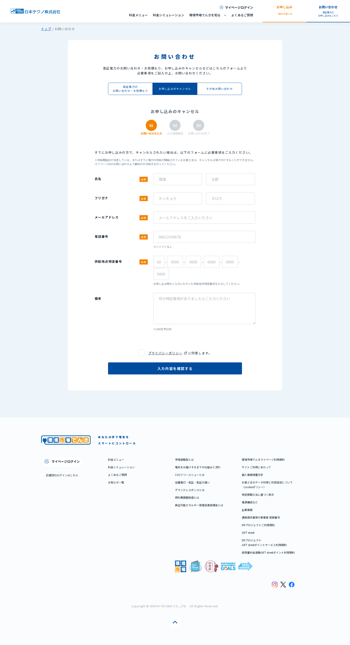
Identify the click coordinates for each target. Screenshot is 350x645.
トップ (46, 29)
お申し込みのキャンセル (175, 88)
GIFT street (248, 532)
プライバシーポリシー (165, 353)
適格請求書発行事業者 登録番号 (261, 517)
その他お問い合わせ (219, 88)
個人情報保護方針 (252, 475)
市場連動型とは (184, 459)
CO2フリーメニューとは (189, 475)
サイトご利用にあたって (256, 467)
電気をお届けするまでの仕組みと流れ (198, 467)
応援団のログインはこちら (62, 475)
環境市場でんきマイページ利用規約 (263, 459)
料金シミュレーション (168, 15)
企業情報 (247, 510)
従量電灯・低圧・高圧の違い (192, 482)
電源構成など (250, 502)
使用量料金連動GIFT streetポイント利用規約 (268, 552)
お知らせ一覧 (116, 482)
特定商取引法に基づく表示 (258, 494)
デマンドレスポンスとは (189, 490)
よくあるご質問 (242, 15)
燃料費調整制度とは (187, 497)
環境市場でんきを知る (205, 15)
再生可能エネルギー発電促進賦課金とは (199, 505)
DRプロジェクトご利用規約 (258, 525)
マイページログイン (236, 7)
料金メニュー (138, 15)
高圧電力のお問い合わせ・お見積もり (130, 88)
